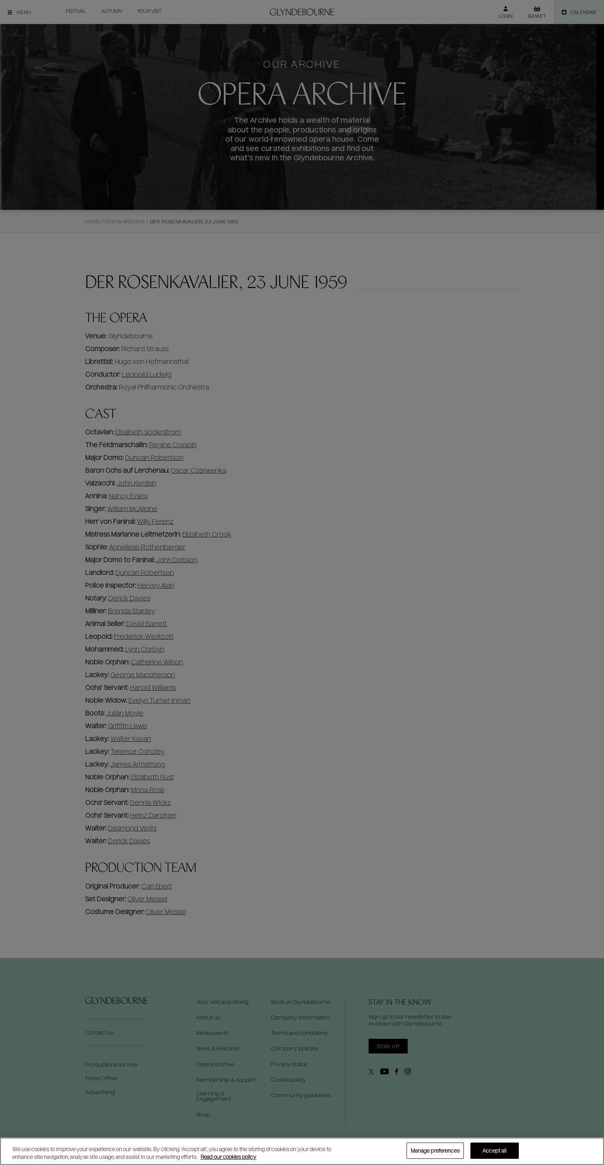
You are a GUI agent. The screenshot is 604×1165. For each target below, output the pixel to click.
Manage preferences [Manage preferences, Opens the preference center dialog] (435, 1150)
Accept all (494, 1150)
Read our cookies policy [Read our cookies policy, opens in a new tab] (228, 1156)
